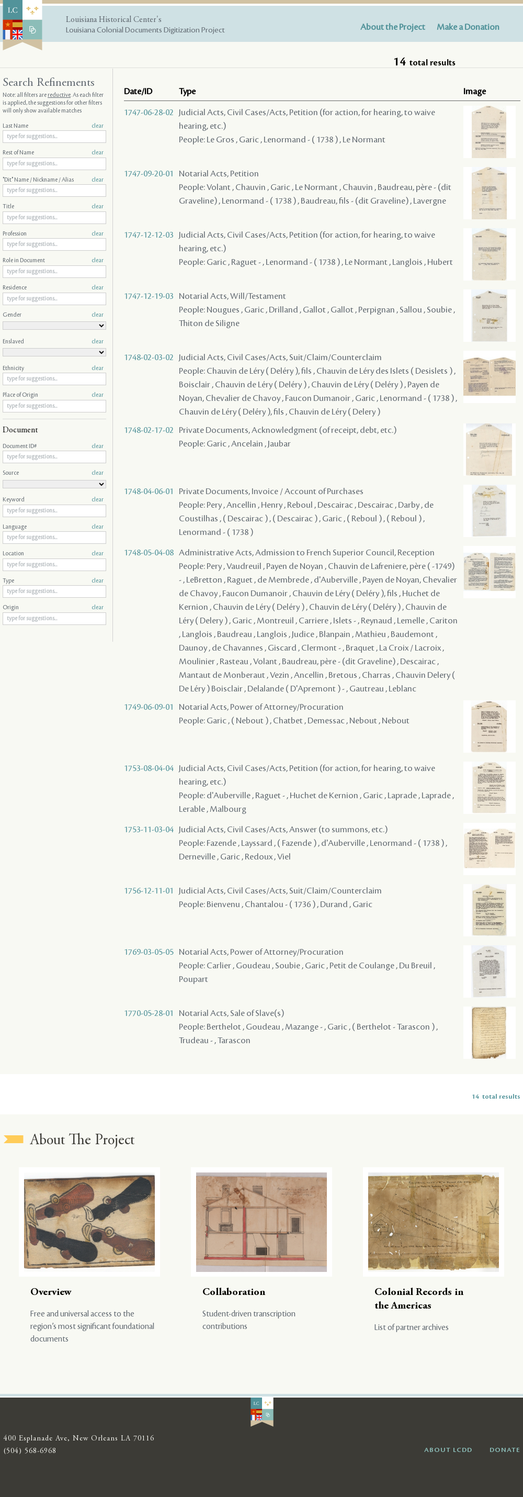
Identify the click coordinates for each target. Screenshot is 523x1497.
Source (53, 473)
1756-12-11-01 (149, 891)
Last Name (53, 126)
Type (53, 581)
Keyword (53, 500)
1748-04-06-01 (149, 491)
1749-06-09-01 (149, 707)
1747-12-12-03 (149, 235)
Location (53, 553)
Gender (53, 315)
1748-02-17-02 (149, 430)
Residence (53, 288)
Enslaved (53, 341)
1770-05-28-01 (149, 1013)
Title (53, 206)
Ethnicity (53, 368)
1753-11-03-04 (149, 829)
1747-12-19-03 (149, 296)
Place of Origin (53, 395)
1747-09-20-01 (149, 173)
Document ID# (53, 446)
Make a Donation (468, 27)
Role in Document (53, 260)
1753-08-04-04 (149, 768)
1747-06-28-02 (149, 112)
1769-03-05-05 (149, 952)
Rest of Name (53, 153)
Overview (51, 1292)
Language (53, 527)
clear (98, 126)
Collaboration (233, 1292)
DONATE (505, 1450)
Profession (53, 234)
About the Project (392, 27)
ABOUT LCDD (448, 1450)
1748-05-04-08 (149, 552)
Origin (53, 607)
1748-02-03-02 (149, 357)
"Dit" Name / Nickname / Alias (53, 180)
